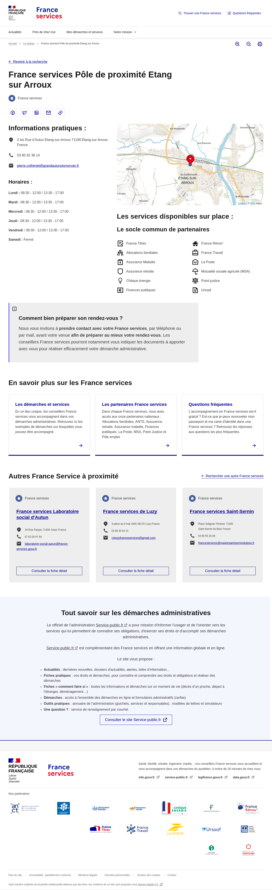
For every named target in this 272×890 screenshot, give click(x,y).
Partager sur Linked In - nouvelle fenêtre (36, 112)
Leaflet (242, 203)
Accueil (12, 43)
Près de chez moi (44, 32)
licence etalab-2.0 (148, 884)
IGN (252, 203)
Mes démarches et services (85, 32)
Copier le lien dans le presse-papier (60, 112)
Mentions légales (88, 875)
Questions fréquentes (247, 13)
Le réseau (28, 43)
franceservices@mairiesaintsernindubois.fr (226, 543)
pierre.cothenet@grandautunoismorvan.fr (48, 165)
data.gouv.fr (242, 777)
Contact (171, 875)
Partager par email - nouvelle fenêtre (48, 112)
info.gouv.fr (147, 777)
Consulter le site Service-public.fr (133, 720)
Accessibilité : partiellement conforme (50, 875)
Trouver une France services (202, 13)
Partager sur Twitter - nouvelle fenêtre (24, 112)
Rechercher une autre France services (235, 476)
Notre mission (123, 32)
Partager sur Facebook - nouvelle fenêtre (12, 112)
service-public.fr (177, 777)
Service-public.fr (109, 625)
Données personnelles (117, 875)
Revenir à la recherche (30, 61)
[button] (190, 159)
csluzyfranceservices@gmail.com (134, 538)
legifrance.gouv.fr (211, 777)
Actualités (14, 32)
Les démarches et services (42, 404)
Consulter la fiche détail (49, 571)
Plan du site (15, 875)
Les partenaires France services (134, 404)
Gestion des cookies (148, 875)
